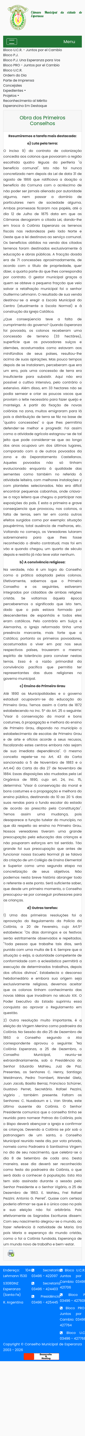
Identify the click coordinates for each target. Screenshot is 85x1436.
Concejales (12, 85)
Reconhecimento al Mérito (25, 100)
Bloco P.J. (10, 55)
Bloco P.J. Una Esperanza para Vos (31, 60)
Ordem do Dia (14, 75)
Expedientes (13, 90)
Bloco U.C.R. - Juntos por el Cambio (32, 50)
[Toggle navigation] (12, 41)
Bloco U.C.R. (12, 70)
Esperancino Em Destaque (25, 105)
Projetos (10, 95)
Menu (69, 42)
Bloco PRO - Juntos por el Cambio (31, 65)
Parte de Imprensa (18, 80)
